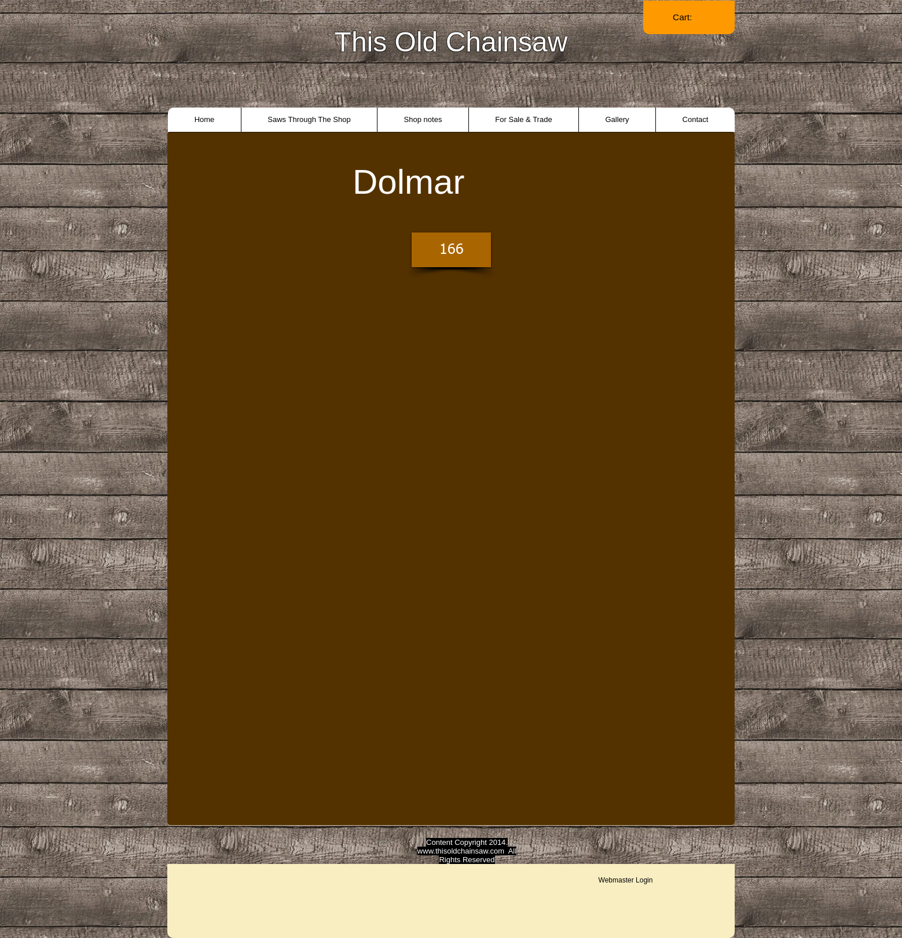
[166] (451, 249)
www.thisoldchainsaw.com (460, 851)
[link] (689, 17)
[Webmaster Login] (625, 880)
